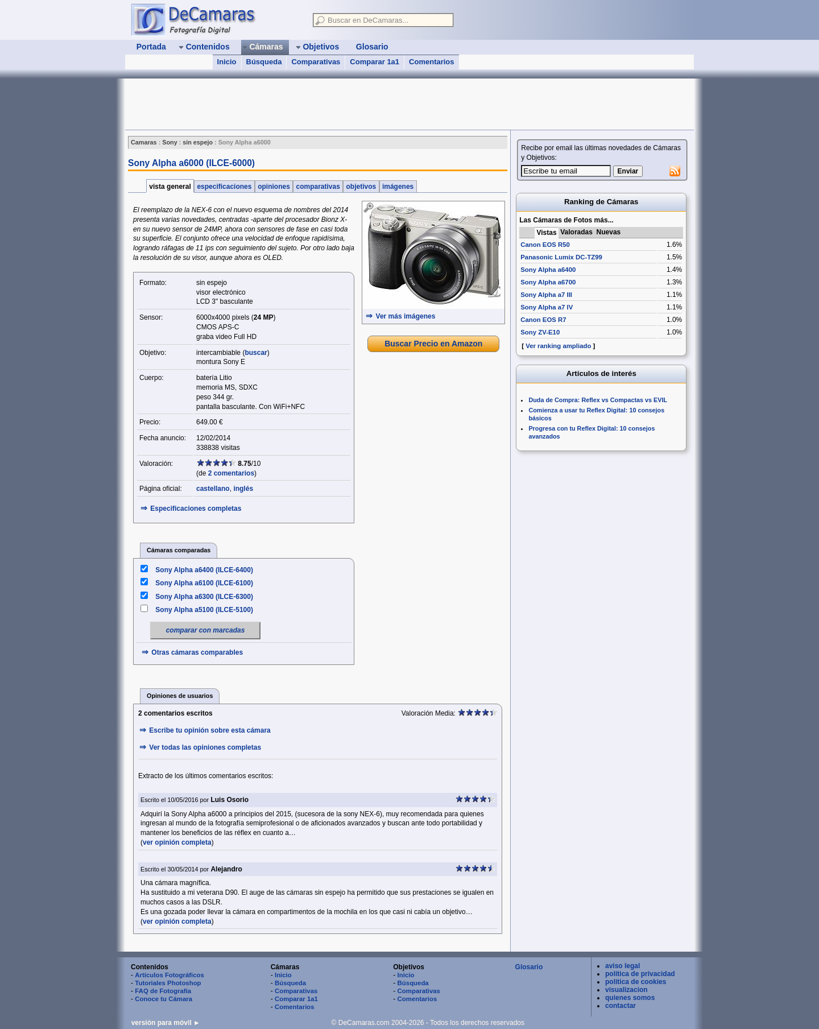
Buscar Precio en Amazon (433, 343)
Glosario (529, 967)
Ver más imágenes (406, 316)
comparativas (318, 187)
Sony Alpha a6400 (548, 269)
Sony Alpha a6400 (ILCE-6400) (204, 570)
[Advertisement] (332, 104)
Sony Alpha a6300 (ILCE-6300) (204, 597)
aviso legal (622, 966)
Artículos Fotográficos (169, 975)
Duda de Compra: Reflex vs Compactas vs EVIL (597, 399)
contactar (620, 1006)
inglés (243, 489)
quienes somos (630, 998)
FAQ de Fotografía (163, 990)
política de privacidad (640, 974)
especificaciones (224, 187)
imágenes (398, 187)
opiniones (274, 187)
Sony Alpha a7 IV (546, 307)
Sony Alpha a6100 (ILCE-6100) (204, 583)
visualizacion (626, 990)
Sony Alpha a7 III (546, 294)
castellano (213, 489)
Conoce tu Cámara (163, 998)
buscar (256, 353)
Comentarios (431, 61)
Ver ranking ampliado (558, 345)
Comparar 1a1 (374, 61)
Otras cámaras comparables (197, 652)
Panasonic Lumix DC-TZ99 (561, 257)
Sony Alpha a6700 (548, 282)
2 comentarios (231, 473)
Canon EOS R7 (543, 319)
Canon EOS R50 (545, 244)
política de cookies (635, 982)
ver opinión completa (177, 842)
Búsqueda (264, 61)
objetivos (361, 187)
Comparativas (315, 61)
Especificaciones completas (195, 509)
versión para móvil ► (165, 1023)
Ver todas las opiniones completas (205, 747)
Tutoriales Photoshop (168, 983)
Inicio (227, 61)
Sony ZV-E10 (540, 332)
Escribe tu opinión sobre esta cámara (209, 730)
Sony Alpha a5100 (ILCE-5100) (204, 610)
